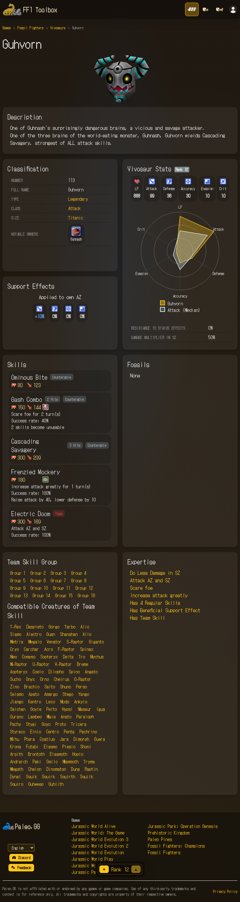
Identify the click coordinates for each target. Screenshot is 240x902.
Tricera (78, 724)
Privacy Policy (225, 891)
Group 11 (61, 588)
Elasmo (50, 746)
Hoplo (77, 754)
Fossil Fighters (30, 27)
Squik (31, 776)
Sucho (15, 679)
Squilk (86, 776)
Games (6, 27)
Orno (44, 679)
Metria (16, 641)
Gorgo (53, 627)
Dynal (15, 776)
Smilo (52, 761)
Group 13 (19, 595)
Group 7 (58, 580)
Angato (91, 671)
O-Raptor (82, 679)
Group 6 (38, 580)
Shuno (65, 686)
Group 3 (58, 573)
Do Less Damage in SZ (155, 572)
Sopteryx (49, 656)
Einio (35, 731)
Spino (74, 671)
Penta (69, 731)
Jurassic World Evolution (98, 852)
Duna (75, 769)
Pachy (15, 724)
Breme (82, 664)
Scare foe (141, 587)
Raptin (91, 769)
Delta (68, 656)
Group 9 (17, 588)
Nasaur (84, 709)
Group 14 (41, 595)
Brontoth (36, 754)
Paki (36, 761)
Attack (74, 208)
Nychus (96, 656)
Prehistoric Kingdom (168, 833)
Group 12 (84, 588)
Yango (83, 694)
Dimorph (81, 739)
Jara (64, 739)
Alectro (33, 634)
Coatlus (47, 739)
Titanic (75, 217)
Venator (54, 641)
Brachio (31, 686)
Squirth (67, 776)
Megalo (35, 641)
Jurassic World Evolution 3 (100, 839)
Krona (15, 746)
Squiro (16, 784)
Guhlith (55, 784)
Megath (16, 769)
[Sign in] (233, 9)
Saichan (17, 709)
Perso (81, 686)
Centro (52, 731)
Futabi (32, 746)
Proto (60, 724)
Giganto (96, 641)
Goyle (35, 709)
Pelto (51, 709)
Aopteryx (19, 671)
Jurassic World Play (92, 859)
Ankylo (80, 701)
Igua (100, 709)
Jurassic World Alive (93, 826)
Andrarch (19, 761)
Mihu (14, 739)
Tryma (89, 761)
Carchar (31, 649)
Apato (33, 694)
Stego (67, 694)
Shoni (85, 746)
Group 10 (39, 588)
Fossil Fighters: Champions (176, 846)
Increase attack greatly (159, 595)
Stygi (31, 724)
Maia (51, 716)
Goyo (46, 724)
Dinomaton (56, 769)
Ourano (16, 716)
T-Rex (15, 627)
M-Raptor (19, 664)
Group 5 (17, 580)
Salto (49, 686)
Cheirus (61, 679)
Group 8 (78, 580)
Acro (48, 649)
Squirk (48, 776)
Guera (99, 739)
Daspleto (34, 627)
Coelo (37, 671)
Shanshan (69, 634)
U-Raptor (41, 664)
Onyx (30, 679)
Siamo (15, 634)
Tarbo (69, 627)
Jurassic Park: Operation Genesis (183, 826)
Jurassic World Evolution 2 (100, 846)
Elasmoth (58, 754)
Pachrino (88, 731)
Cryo (14, 649)
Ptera (29, 739)
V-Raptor (63, 664)
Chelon (34, 769)
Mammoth (70, 761)
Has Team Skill (147, 617)
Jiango (16, 701)
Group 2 (38, 573)
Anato (66, 716)
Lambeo (35, 716)
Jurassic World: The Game (98, 833)
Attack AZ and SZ (150, 580)
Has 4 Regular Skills (155, 602)
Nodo (64, 701)
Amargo (51, 694)
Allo (86, 634)
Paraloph (85, 716)
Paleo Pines (160, 839)
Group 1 (17, 573)
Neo (13, 656)
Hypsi (67, 709)
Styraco (17, 731)
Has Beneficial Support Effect (165, 610)
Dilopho (56, 671)
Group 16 (86, 595)
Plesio (68, 746)
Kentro (34, 701)
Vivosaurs (57, 27)
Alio (84, 627)
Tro (81, 656)
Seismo (16, 694)
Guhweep (35, 784)
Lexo (50, 701)
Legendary (78, 199)
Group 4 (78, 573)
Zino (14, 686)
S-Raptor (75, 641)
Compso (28, 656)
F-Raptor (66, 649)
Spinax (86, 649)
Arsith (16, 754)
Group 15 (63, 595)
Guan (50, 634)
